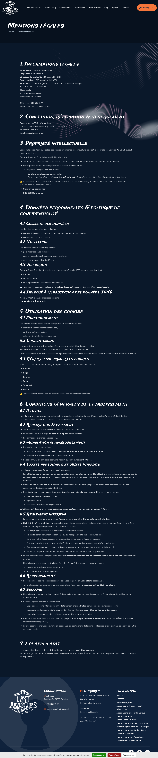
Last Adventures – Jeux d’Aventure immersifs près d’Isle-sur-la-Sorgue (133, 725)
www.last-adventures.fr (44, 70)
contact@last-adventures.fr (38, 106)
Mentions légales (124, 702)
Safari (25, 381)
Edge (25, 373)
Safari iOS (27, 385)
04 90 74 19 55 (53, 704)
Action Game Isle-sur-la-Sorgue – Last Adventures (132, 714)
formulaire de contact (63, 287)
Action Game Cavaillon (126, 719)
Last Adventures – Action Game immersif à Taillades (131, 732)
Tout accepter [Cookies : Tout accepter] (99, 755)
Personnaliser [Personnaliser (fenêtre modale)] (129, 755)
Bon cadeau (80, 7)
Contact (125, 7)
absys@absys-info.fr (35, 133)
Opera (26, 389)
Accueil (11, 31)
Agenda (115, 7)
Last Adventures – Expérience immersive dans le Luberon (130, 739)
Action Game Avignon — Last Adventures (129, 708)
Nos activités (33, 7)
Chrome (26, 368)
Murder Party (50, 7)
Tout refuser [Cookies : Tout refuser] (114, 755)
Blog (106, 7)
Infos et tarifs (95, 7)
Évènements (64, 7)
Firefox (26, 377)
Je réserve (146, 7)
